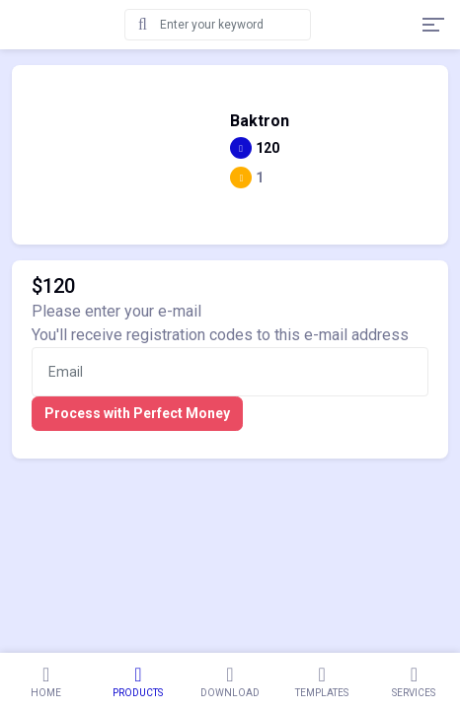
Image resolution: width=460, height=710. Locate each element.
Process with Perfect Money (137, 413)
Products (138, 681)
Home (46, 681)
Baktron (259, 121)
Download (229, 681)
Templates (322, 681)
